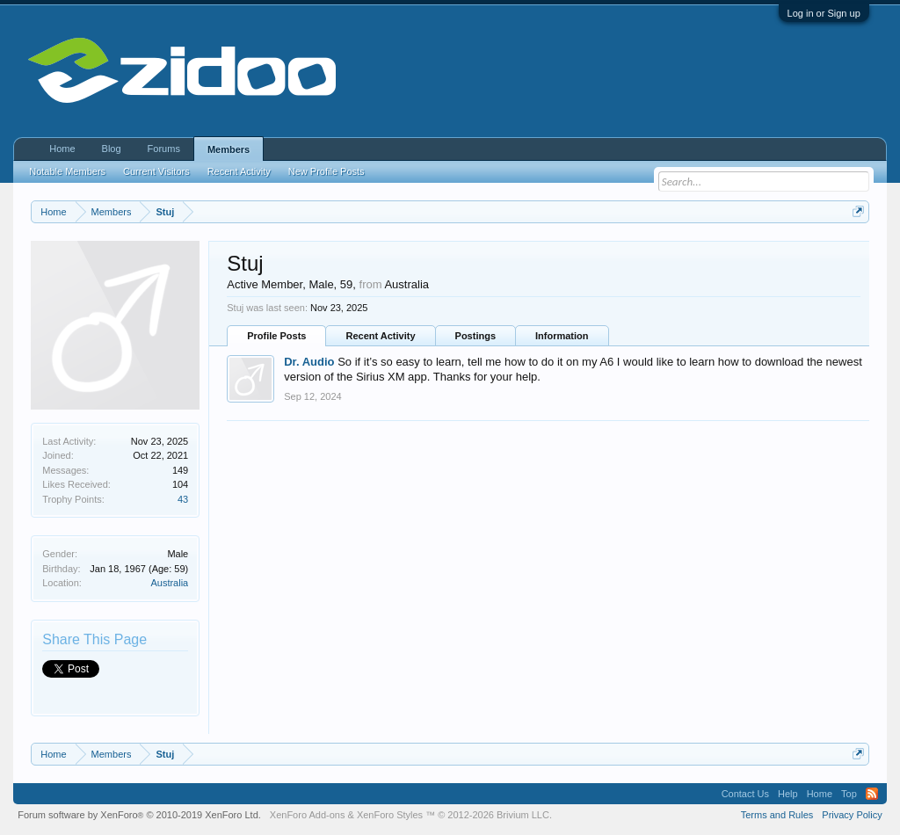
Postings (475, 335)
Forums (164, 148)
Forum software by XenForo (139, 815)
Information (562, 335)
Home (62, 148)
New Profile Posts (326, 171)
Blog (111, 148)
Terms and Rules (777, 815)
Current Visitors (156, 171)
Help (788, 793)
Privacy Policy (852, 815)
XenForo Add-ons (307, 815)
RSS (872, 794)
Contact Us (745, 793)
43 (183, 499)
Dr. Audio (309, 361)
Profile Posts (276, 335)
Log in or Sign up (824, 13)
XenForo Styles (390, 815)
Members (228, 149)
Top (849, 793)
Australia (169, 582)
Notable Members (67, 171)
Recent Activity (380, 335)
